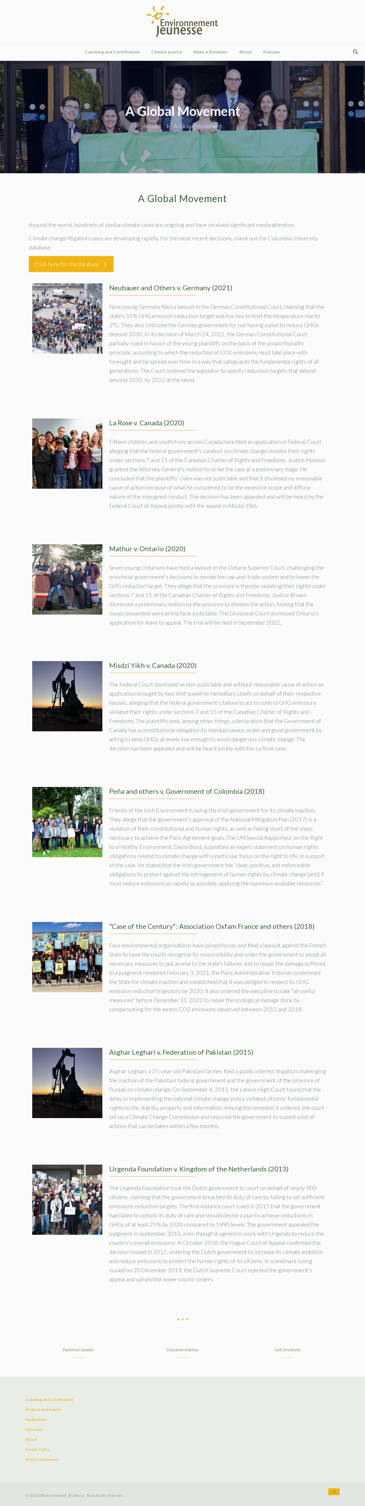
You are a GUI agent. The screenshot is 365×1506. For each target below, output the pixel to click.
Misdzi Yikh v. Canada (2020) (153, 665)
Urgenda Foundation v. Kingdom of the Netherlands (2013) (199, 1169)
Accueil (152, 125)
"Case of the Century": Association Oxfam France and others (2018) (212, 926)
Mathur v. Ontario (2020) (147, 548)
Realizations (36, 1419)
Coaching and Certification (49, 1399)
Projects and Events (43, 1409)
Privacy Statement (41, 1459)
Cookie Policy (37, 1449)
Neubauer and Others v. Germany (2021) (170, 287)
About (31, 1439)
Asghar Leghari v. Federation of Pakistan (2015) (181, 1052)
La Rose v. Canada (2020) (146, 422)
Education (34, 1429)
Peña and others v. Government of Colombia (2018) (187, 791)
